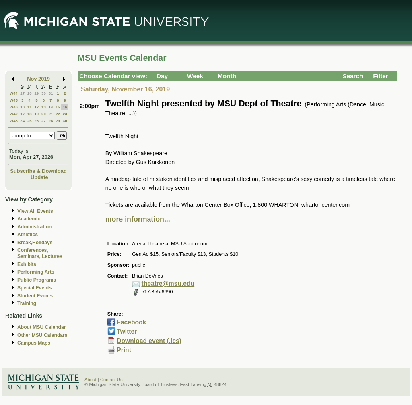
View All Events (35, 211)
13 (43, 107)
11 (29, 107)
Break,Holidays (35, 242)
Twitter (127, 331)
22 (58, 114)
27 (22, 93)
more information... (137, 219)
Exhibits (26, 264)
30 (43, 93)
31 (51, 93)
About (90, 379)
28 (29, 93)
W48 (14, 120)
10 (22, 107)
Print (124, 350)
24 (22, 120)
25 (29, 120)
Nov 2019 (38, 79)
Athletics (27, 234)
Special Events (34, 288)
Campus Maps (33, 343)
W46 (14, 107)
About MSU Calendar (41, 327)
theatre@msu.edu (168, 283)
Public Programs (36, 280)
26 (36, 120)
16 (65, 107)
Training (26, 303)
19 (36, 114)
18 (29, 114)
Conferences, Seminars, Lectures (39, 253)
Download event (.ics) (149, 340)
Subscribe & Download (38, 171)
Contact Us (111, 379)
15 (58, 107)
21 (51, 114)
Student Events (35, 296)
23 (65, 114)
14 (51, 107)
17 (22, 114)
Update (39, 177)
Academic (28, 219)
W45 (14, 100)
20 (43, 114)
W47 (14, 114)
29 (36, 93)
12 (36, 107)
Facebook (131, 322)
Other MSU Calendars (42, 335)
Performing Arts (35, 272)
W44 (14, 93)
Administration (34, 227)
